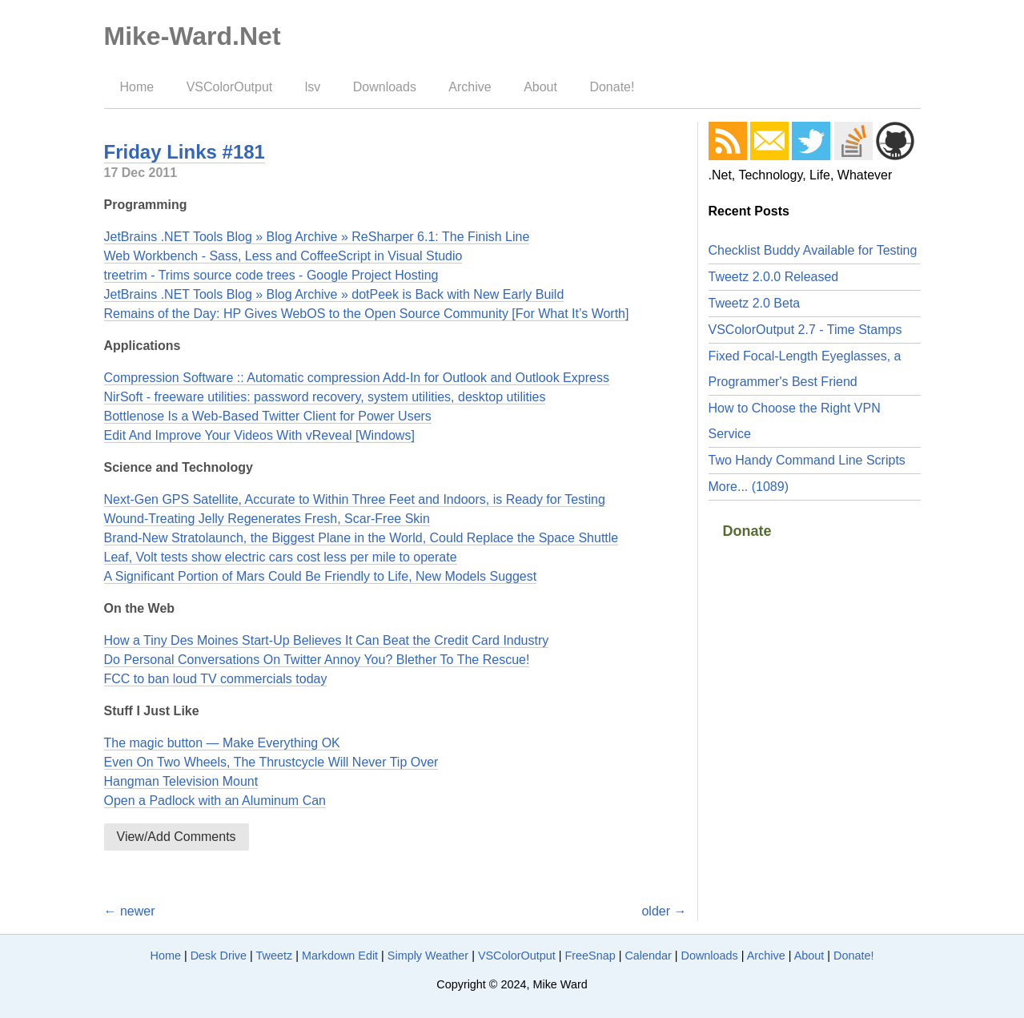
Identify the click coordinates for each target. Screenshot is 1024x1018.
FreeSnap (589, 955)
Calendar (647, 955)
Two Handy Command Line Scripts (807, 460)
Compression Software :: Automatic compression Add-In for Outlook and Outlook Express (356, 377)
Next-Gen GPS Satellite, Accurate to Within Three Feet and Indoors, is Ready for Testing (354, 499)
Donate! (611, 87)
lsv (313, 87)
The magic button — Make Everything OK (222, 743)
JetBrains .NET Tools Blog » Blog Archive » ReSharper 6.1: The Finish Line (317, 236)
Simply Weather (428, 955)
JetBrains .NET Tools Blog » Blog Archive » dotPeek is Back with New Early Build (334, 294)
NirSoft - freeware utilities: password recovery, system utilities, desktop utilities (325, 397)
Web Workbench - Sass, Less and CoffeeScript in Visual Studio (283, 256)
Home (137, 87)
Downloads (384, 87)
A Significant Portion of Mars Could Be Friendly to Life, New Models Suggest (320, 576)
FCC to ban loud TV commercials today (215, 679)
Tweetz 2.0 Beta (755, 303)
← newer (129, 911)
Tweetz (274, 955)
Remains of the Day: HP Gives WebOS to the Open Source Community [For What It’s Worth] (366, 313)
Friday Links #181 (184, 152)
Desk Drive (219, 955)
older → (663, 911)
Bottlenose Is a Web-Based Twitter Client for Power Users (268, 416)
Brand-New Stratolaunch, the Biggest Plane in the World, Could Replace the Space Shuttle (361, 538)
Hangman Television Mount (181, 781)
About (540, 87)
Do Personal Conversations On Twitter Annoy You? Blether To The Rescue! (317, 659)
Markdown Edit (340, 955)
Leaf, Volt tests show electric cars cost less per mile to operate (280, 557)
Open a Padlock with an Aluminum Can (215, 800)
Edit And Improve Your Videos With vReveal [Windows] (259, 435)
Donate (747, 531)
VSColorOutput (230, 87)
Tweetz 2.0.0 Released (774, 277)
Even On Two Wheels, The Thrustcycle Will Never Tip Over (271, 762)
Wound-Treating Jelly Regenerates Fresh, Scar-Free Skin (267, 518)
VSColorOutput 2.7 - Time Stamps (805, 329)
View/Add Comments (176, 836)
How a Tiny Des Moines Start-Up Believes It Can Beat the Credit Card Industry (326, 640)
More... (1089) (749, 486)
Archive (469, 87)
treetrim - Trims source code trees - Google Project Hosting (271, 275)
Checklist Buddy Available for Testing (813, 250)
